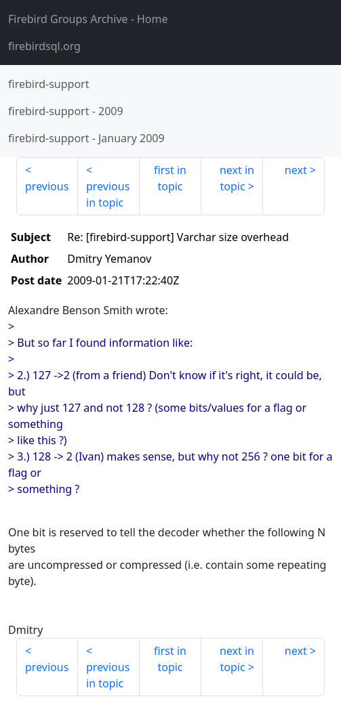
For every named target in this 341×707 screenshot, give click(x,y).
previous (46, 186)
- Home (88, 19)
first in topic (170, 178)
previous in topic (107, 194)
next (296, 170)
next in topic (237, 178)
